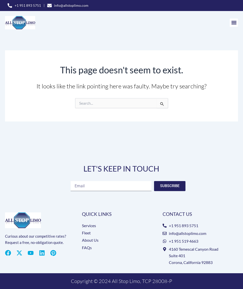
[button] (234, 23)
